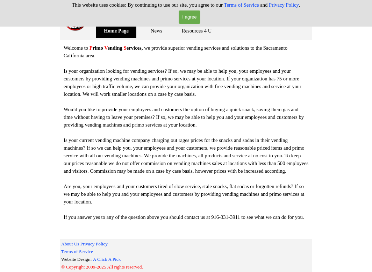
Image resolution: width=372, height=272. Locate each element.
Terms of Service (241, 5)
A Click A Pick (107, 259)
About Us (70, 243)
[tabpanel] (186, 132)
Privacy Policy (284, 5)
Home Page (116, 31)
